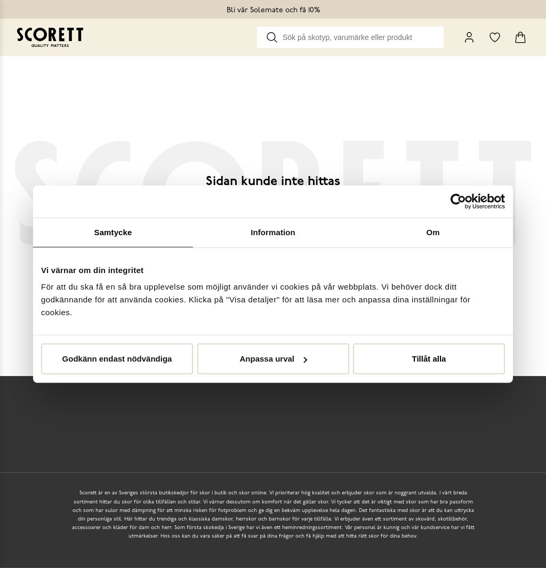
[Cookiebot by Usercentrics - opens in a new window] (458, 201)
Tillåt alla (429, 358)
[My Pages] (469, 37)
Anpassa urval (273, 358)
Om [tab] (432, 231)
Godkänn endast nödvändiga (117, 358)
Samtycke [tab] (113, 231)
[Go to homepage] (51, 37)
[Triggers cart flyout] (520, 37)
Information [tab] (273, 231)
